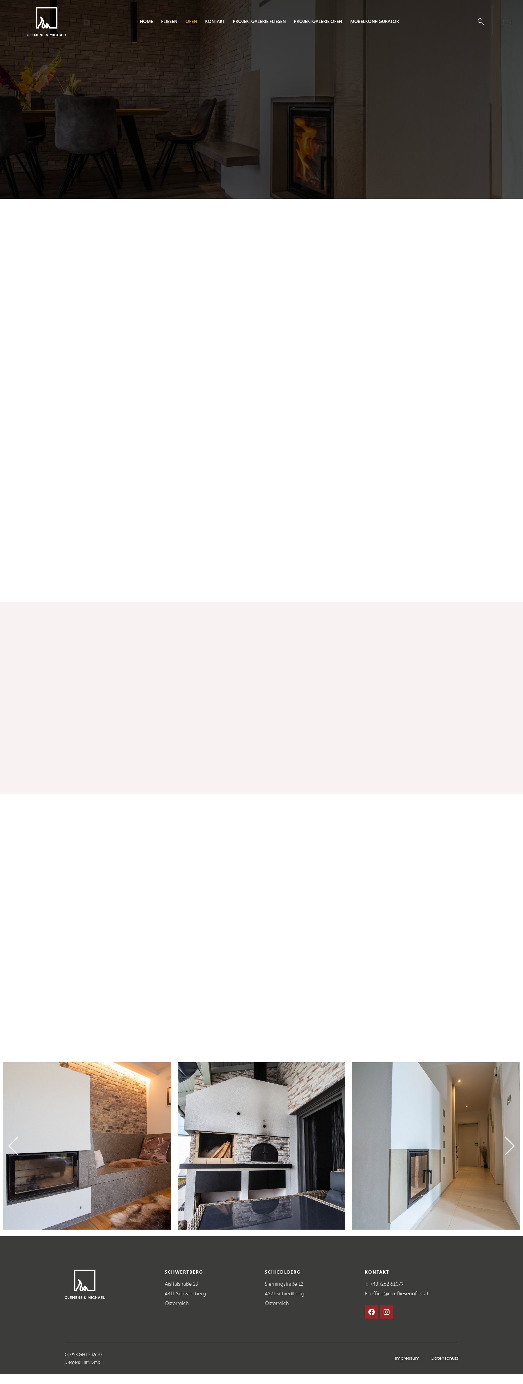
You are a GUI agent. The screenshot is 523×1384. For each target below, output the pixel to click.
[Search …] (481, 22)
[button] (13, 1146)
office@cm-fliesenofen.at (399, 1293)
